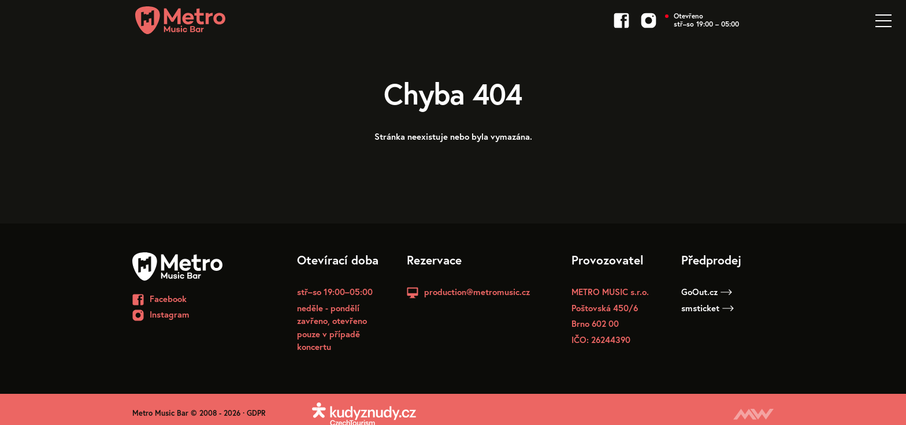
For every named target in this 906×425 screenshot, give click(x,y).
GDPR (256, 413)
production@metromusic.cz (477, 291)
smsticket (707, 308)
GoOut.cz (706, 291)
